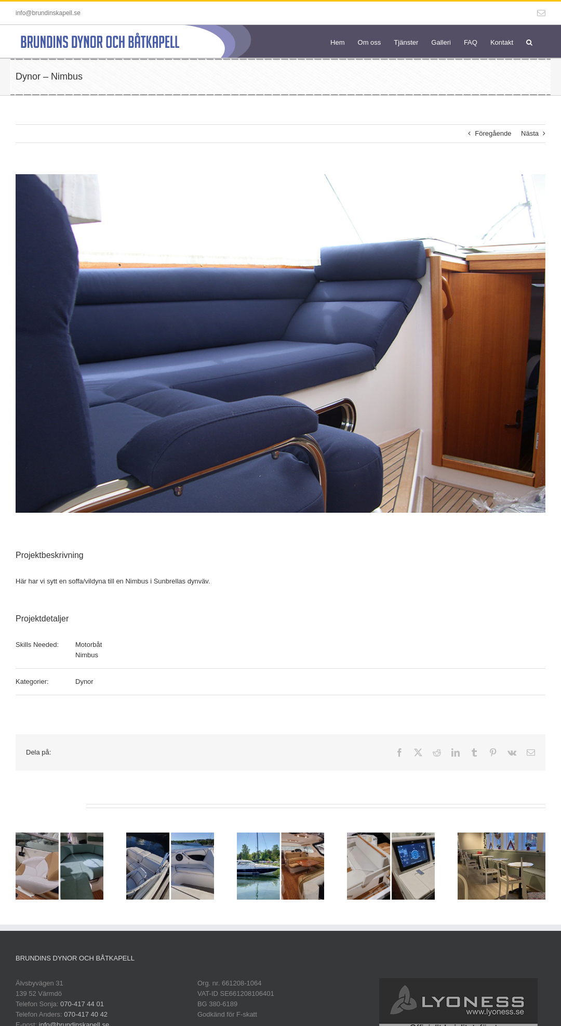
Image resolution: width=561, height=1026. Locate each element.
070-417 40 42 (86, 1014)
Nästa (530, 133)
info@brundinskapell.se (48, 13)
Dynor (84, 681)
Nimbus (86, 655)
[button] (529, 41)
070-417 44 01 (82, 1004)
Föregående (493, 133)
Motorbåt (88, 644)
